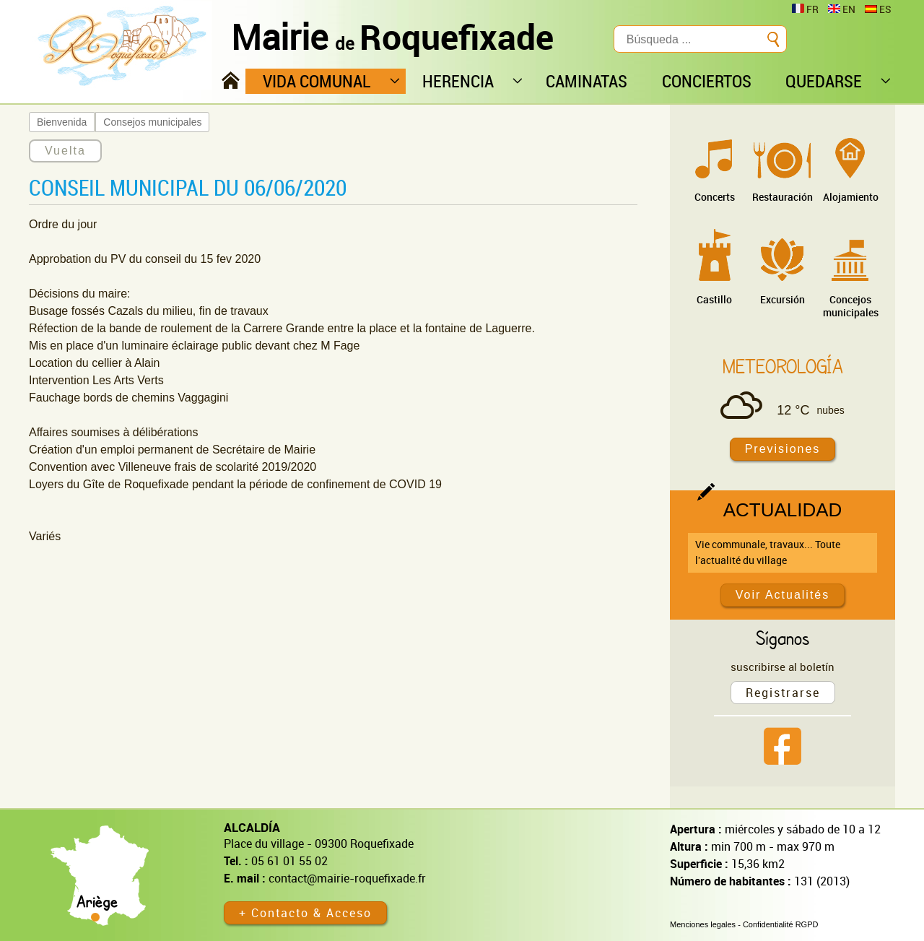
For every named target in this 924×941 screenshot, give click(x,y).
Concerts (714, 197)
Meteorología (783, 366)
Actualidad (782, 510)
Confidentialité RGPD (781, 924)
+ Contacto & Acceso (305, 913)
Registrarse (783, 693)
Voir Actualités (783, 595)
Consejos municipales (152, 122)
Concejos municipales (851, 305)
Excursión (782, 299)
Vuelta (65, 150)
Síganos (782, 637)
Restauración (782, 197)
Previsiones (783, 449)
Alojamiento (851, 197)
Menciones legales (703, 924)
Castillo (714, 299)
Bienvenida (62, 122)
